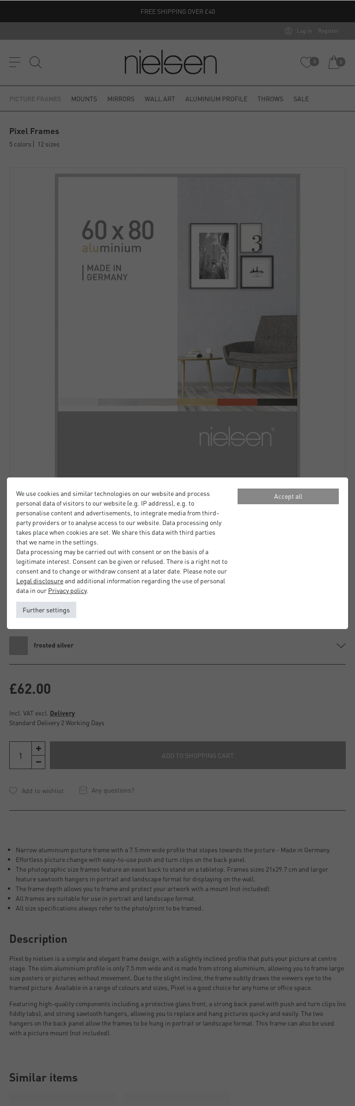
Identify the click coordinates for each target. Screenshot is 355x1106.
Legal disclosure (39, 580)
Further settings (46, 609)
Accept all (288, 496)
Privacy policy (67, 590)
